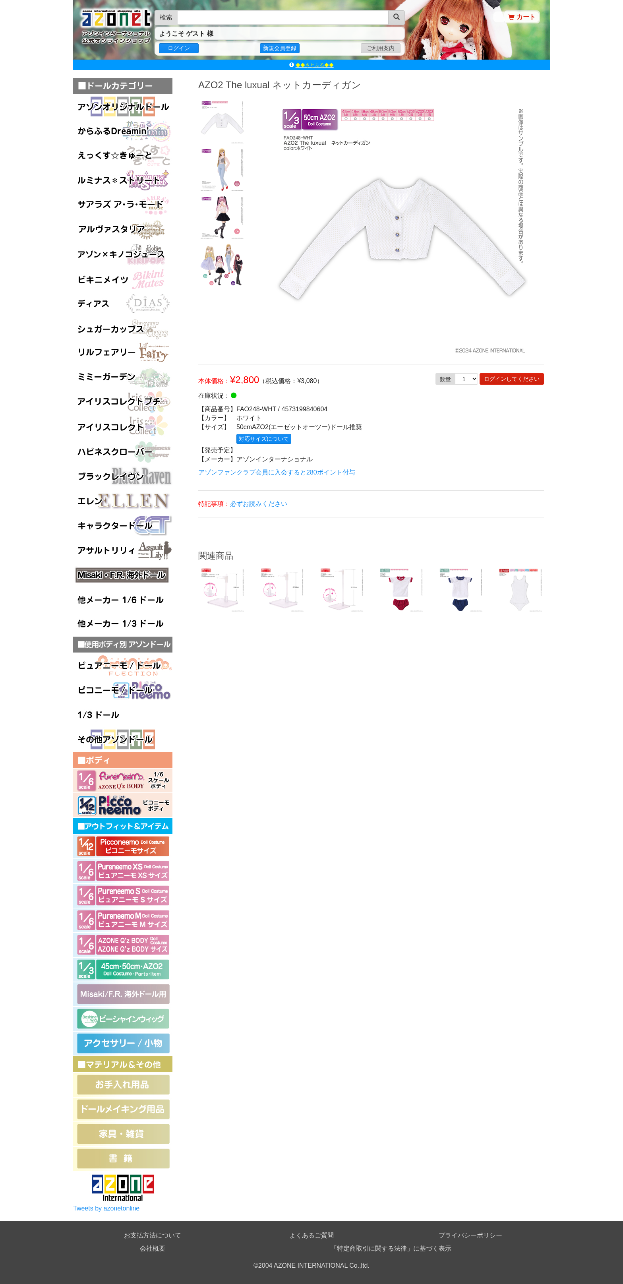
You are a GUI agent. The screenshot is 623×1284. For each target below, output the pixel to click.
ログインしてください (512, 379)
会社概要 (152, 1248)
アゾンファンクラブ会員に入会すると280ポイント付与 (276, 472)
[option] (222, 121)
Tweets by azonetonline (106, 1208)
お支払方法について (152, 1235)
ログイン (179, 48)
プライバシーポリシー (470, 1235)
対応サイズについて (264, 439)
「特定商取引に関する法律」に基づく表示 (391, 1248)
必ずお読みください (258, 503)
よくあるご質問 (311, 1235)
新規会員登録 (279, 48)
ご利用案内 (381, 48)
